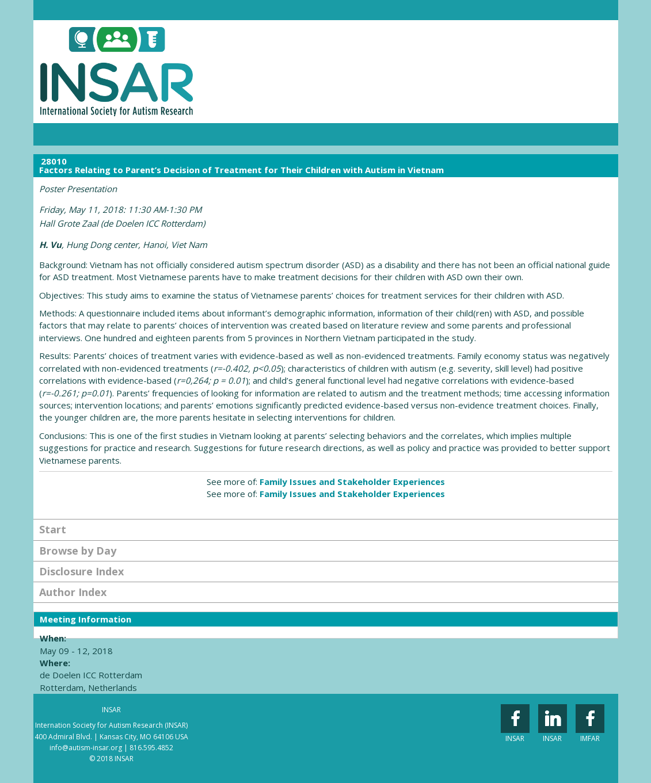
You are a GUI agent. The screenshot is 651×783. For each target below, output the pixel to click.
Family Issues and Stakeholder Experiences (352, 481)
